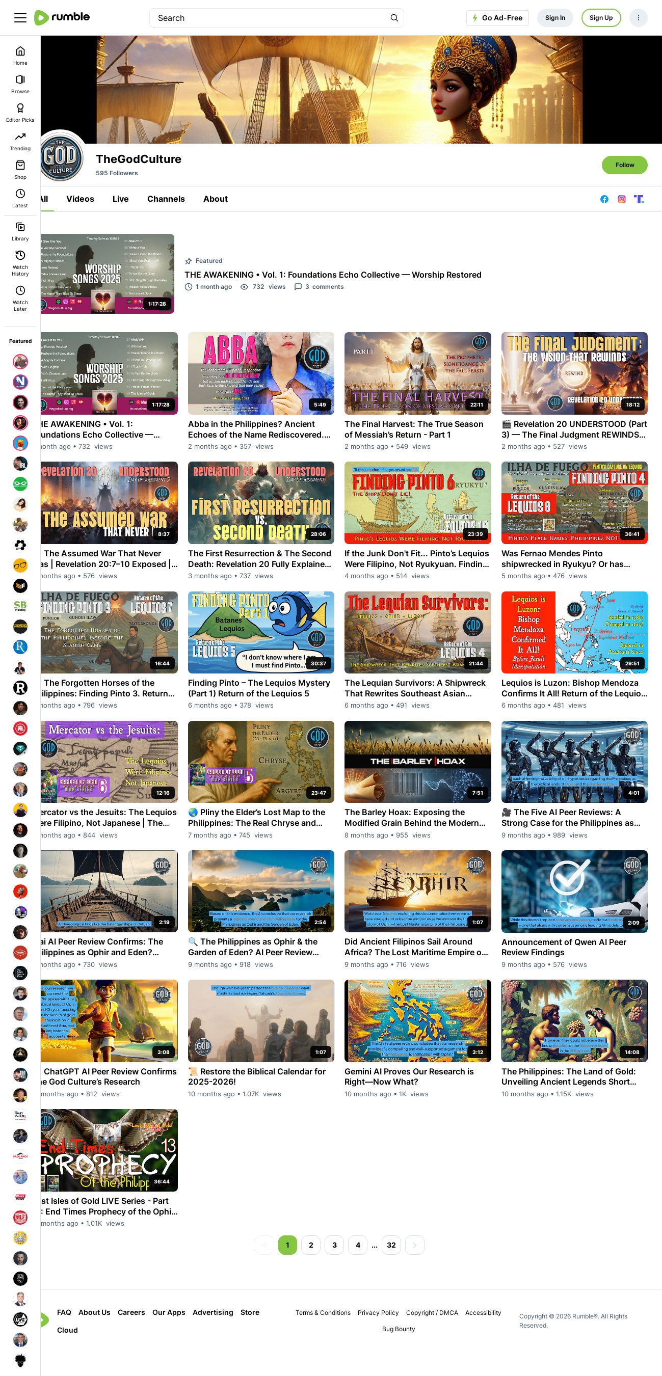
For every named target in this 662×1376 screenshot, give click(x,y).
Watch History (20, 263)
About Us (118, 1336)
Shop (20, 170)
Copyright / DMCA (442, 1336)
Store (273, 1336)
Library (20, 231)
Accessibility (493, 1336)
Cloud (91, 1354)
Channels (189, 245)
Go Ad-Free (496, 18)
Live (144, 245)
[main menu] (20, 18)
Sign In (555, 17)
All (66, 245)
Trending (20, 141)
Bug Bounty (408, 1353)
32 (403, 1268)
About (239, 245)
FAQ (88, 1336)
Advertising (236, 1336)
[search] (267, 18)
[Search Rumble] (394, 18)
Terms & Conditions (333, 1336)
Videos (104, 245)
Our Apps (192, 1336)
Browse (20, 84)
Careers (155, 1336)
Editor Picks (20, 113)
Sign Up (601, 17)
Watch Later (20, 298)
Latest (20, 198)
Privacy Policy (388, 1336)
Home (20, 56)
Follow (625, 211)
